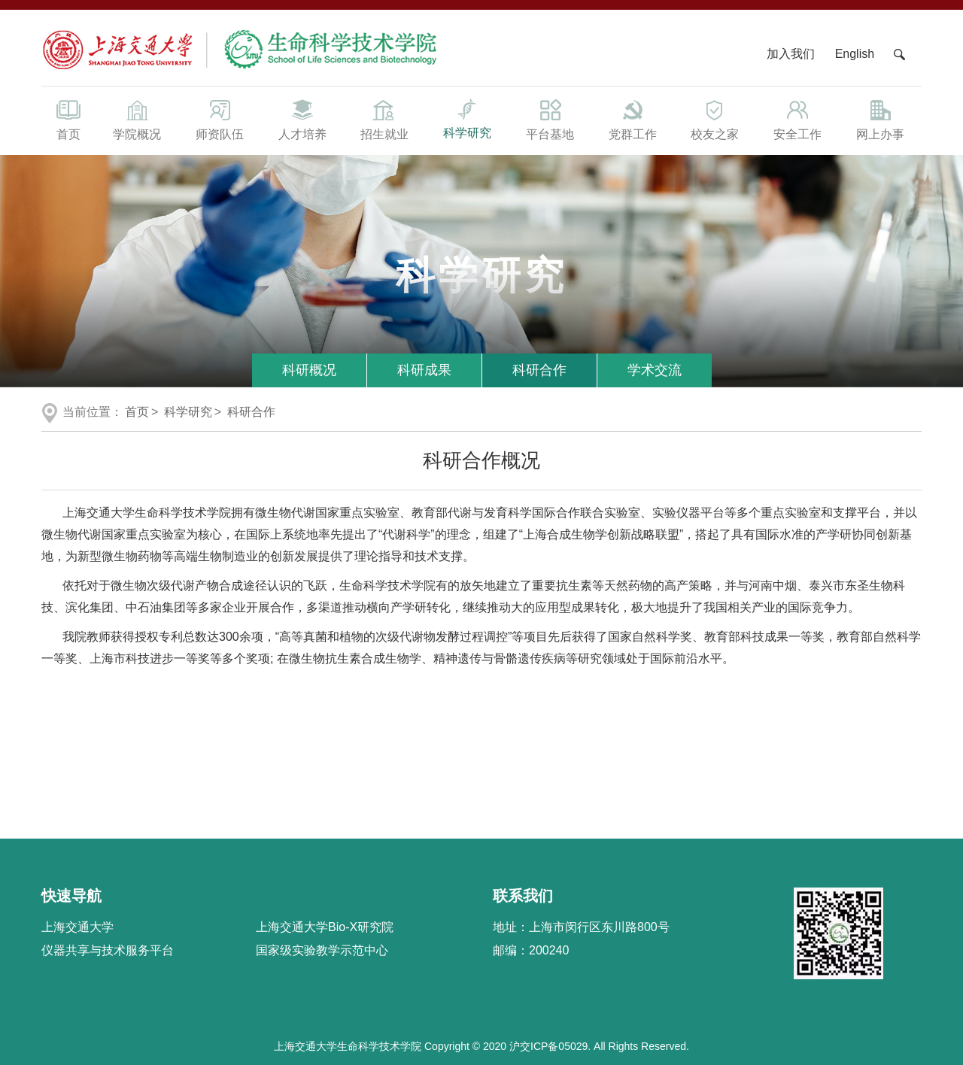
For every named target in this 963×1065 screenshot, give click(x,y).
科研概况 (309, 370)
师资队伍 (219, 119)
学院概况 (137, 119)
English (854, 53)
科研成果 (424, 370)
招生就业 (384, 119)
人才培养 (302, 119)
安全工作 (797, 119)
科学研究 (467, 117)
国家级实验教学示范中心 (322, 950)
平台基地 (550, 119)
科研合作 (539, 370)
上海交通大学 (77, 927)
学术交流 (654, 370)
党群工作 (632, 119)
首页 (68, 119)
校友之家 (715, 119)
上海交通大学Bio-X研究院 (324, 927)
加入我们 (792, 53)
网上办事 (880, 119)
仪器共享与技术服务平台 (107, 950)
